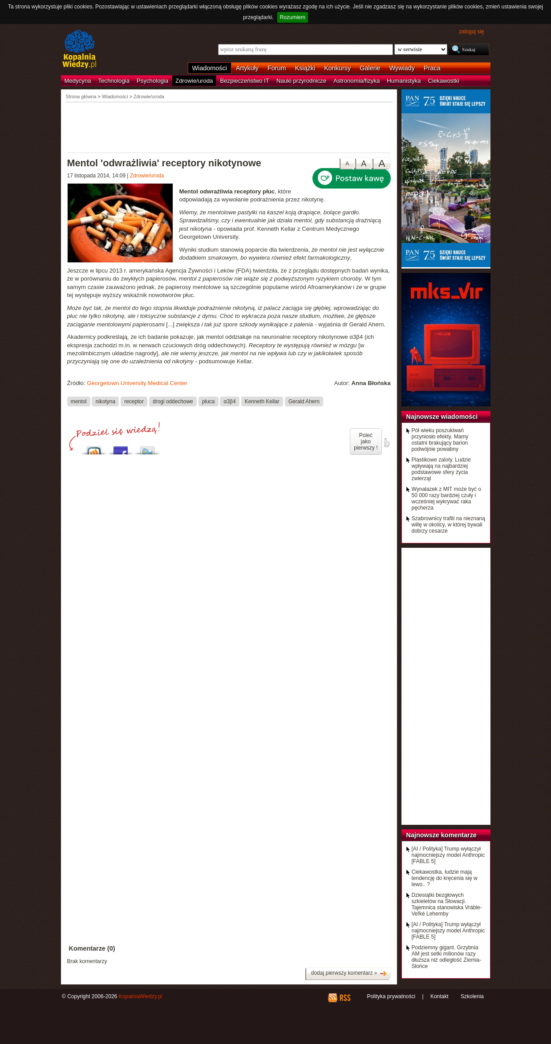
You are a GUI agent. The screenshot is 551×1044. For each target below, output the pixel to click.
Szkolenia (472, 996)
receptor (134, 401)
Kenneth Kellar (262, 401)
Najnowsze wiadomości (442, 416)
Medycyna (78, 80)
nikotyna (105, 401)
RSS (344, 997)
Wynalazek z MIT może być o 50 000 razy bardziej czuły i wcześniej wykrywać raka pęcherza (446, 498)
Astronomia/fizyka (356, 80)
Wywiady (402, 68)
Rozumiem (292, 17)
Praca (432, 68)
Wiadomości (209, 68)
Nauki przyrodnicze (301, 80)
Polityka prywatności (391, 996)
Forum (276, 68)
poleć (386, 443)
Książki (305, 68)
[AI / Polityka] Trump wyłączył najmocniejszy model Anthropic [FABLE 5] (448, 855)
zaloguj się (471, 31)
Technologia (114, 80)
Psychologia (152, 80)
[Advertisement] (229, 127)
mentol (79, 401)
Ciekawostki (443, 80)
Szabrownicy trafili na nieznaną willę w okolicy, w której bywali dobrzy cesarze (448, 524)
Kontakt (439, 996)
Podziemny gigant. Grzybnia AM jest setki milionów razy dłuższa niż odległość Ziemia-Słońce (447, 956)
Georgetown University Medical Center (137, 383)
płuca (208, 401)
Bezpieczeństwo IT (244, 80)
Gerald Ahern (304, 401)
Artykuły (247, 68)
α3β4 (230, 401)
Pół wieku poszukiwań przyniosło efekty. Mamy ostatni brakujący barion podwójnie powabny (440, 439)
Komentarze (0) (92, 948)
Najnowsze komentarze (441, 835)
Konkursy (337, 68)
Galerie (370, 68)
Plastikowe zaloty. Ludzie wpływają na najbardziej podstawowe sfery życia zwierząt (441, 469)
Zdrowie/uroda (194, 80)
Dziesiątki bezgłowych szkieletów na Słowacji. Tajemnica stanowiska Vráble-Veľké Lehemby (447, 904)
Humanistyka (404, 80)
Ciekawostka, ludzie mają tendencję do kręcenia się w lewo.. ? (445, 878)
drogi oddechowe (173, 401)
